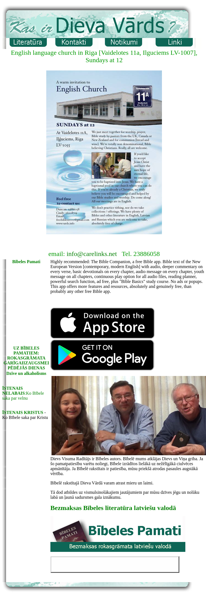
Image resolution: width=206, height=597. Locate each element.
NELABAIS (13, 393)
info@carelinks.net (92, 253)
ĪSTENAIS (12, 388)
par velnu (19, 398)
